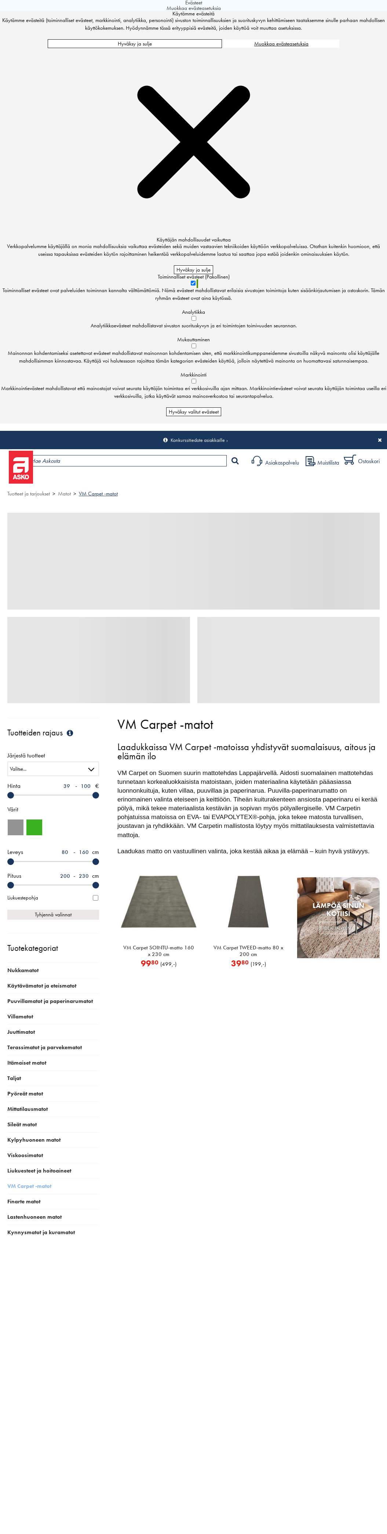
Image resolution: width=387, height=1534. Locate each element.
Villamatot (20, 1016)
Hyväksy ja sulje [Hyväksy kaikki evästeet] (135, 43)
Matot (64, 493)
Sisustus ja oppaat (204, 479)
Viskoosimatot (25, 1155)
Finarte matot (23, 1201)
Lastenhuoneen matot (34, 1217)
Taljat (14, 1078)
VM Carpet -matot (98, 493)
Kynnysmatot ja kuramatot (41, 1232)
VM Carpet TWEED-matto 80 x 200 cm (248, 950)
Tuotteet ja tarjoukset (69, 479)
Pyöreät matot (25, 1093)
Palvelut (161, 479)
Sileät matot (22, 1124)
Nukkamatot (23, 970)
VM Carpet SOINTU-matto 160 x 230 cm (158, 950)
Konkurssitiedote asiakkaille (198, 440)
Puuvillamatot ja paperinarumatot (50, 1001)
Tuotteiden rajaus (41, 732)
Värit (12, 809)
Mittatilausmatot (27, 1109)
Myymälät (123, 479)
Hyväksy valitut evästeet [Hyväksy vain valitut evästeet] (194, 411)
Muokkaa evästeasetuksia (281, 43)
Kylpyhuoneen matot (34, 1140)
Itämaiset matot (26, 1062)
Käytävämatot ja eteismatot (41, 985)
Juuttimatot (21, 1032)
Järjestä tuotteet (26, 756)
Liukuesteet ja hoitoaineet (39, 1170)
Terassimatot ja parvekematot (44, 1047)
